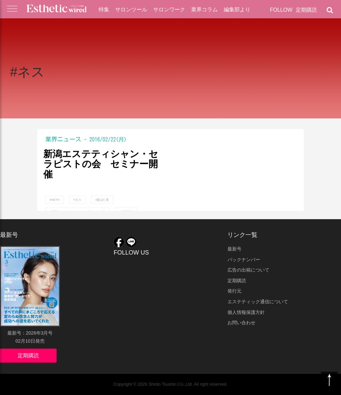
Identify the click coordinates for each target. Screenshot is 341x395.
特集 (104, 9)
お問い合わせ (241, 322)
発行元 (234, 291)
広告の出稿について (248, 270)
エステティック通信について (257, 301)
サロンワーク (169, 9)
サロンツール (131, 9)
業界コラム (204, 9)
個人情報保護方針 (246, 312)
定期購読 (306, 10)
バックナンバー (243, 259)
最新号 (234, 249)
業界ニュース (63, 139)
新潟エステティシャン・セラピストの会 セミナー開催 (100, 164)
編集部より (237, 9)
